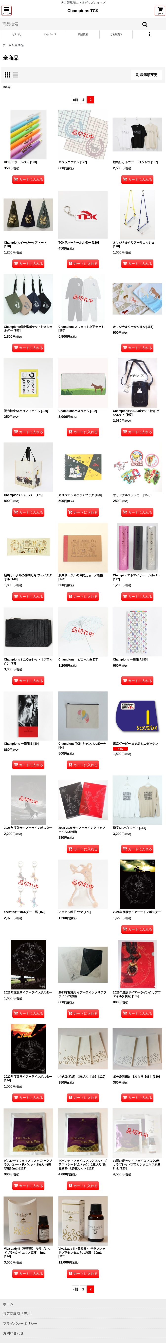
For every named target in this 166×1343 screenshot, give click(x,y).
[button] (6, 11)
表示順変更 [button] (146, 75)
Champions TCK (83, 10)
